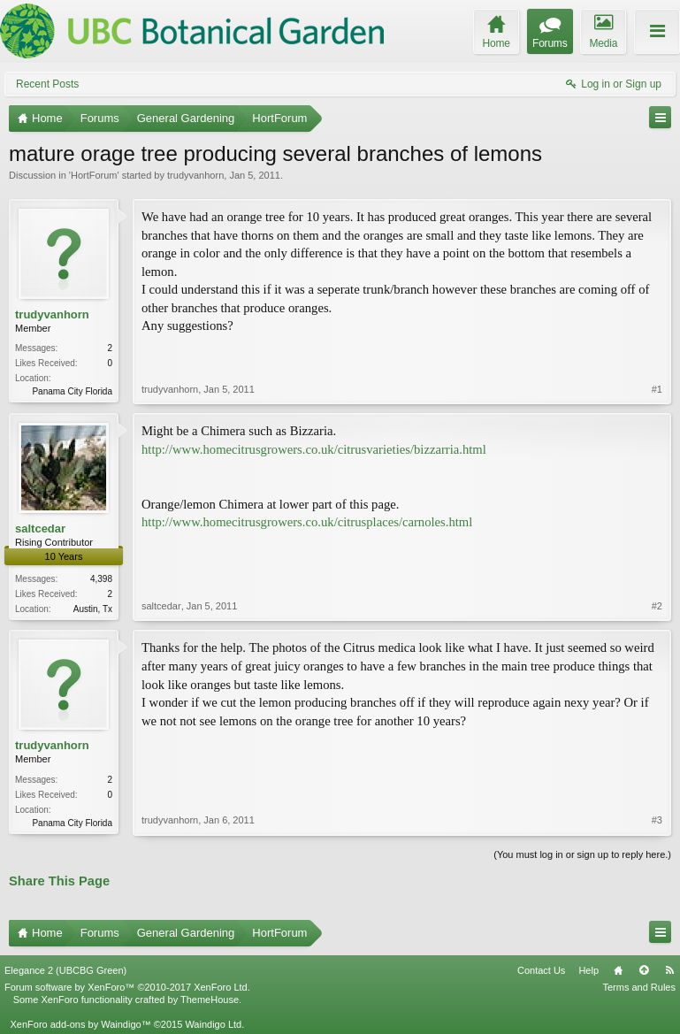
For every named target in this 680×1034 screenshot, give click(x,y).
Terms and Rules (639, 987)
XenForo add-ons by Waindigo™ (80, 1024)
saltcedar (40, 528)
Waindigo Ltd (213, 1024)
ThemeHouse (209, 999)
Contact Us (541, 970)
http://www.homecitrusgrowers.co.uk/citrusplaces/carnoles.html (306, 522)
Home (618, 970)
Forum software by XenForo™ (127, 987)
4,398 (101, 579)
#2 (657, 606)
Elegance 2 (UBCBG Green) (65, 970)
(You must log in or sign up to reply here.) (582, 854)
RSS (669, 970)
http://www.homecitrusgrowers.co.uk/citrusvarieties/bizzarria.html (313, 449)
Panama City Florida (72, 391)
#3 (657, 820)
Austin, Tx (92, 609)
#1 (657, 389)
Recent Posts (47, 84)
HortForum (94, 175)
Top (644, 970)
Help (588, 970)
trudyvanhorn (195, 175)
